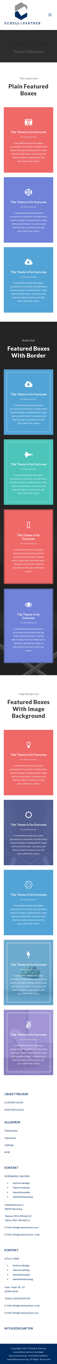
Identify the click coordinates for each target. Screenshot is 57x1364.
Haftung (9, 1144)
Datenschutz (11, 1130)
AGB (7, 1152)
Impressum (10, 1137)
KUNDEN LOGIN (14, 1102)
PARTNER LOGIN (14, 1109)
